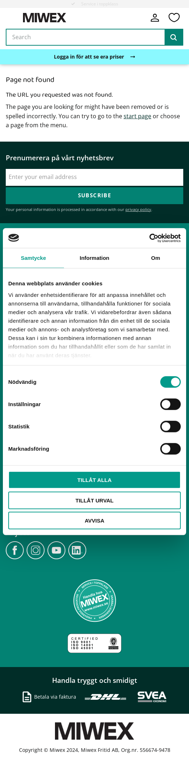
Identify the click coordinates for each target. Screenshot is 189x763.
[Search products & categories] (94, 37)
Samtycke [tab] (33, 258)
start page (137, 116)
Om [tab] (155, 258)
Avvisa (95, 521)
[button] (174, 17)
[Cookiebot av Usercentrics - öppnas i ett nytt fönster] (149, 238)
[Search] (174, 37)
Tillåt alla (94, 480)
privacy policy (138, 209)
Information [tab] (95, 258)
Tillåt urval (94, 500)
